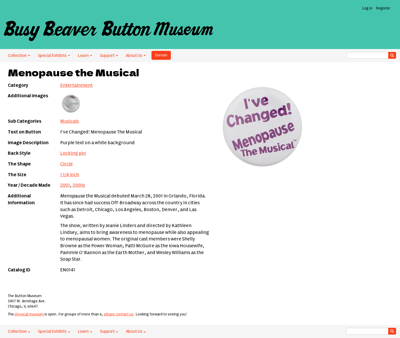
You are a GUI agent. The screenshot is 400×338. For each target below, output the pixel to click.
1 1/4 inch (69, 175)
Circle (66, 164)
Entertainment (76, 85)
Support (109, 55)
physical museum (29, 314)
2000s (78, 185)
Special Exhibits (54, 55)
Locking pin (73, 153)
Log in (367, 8)
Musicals (69, 121)
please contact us (118, 314)
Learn (85, 55)
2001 (65, 185)
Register (383, 8)
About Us (136, 55)
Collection (19, 55)
